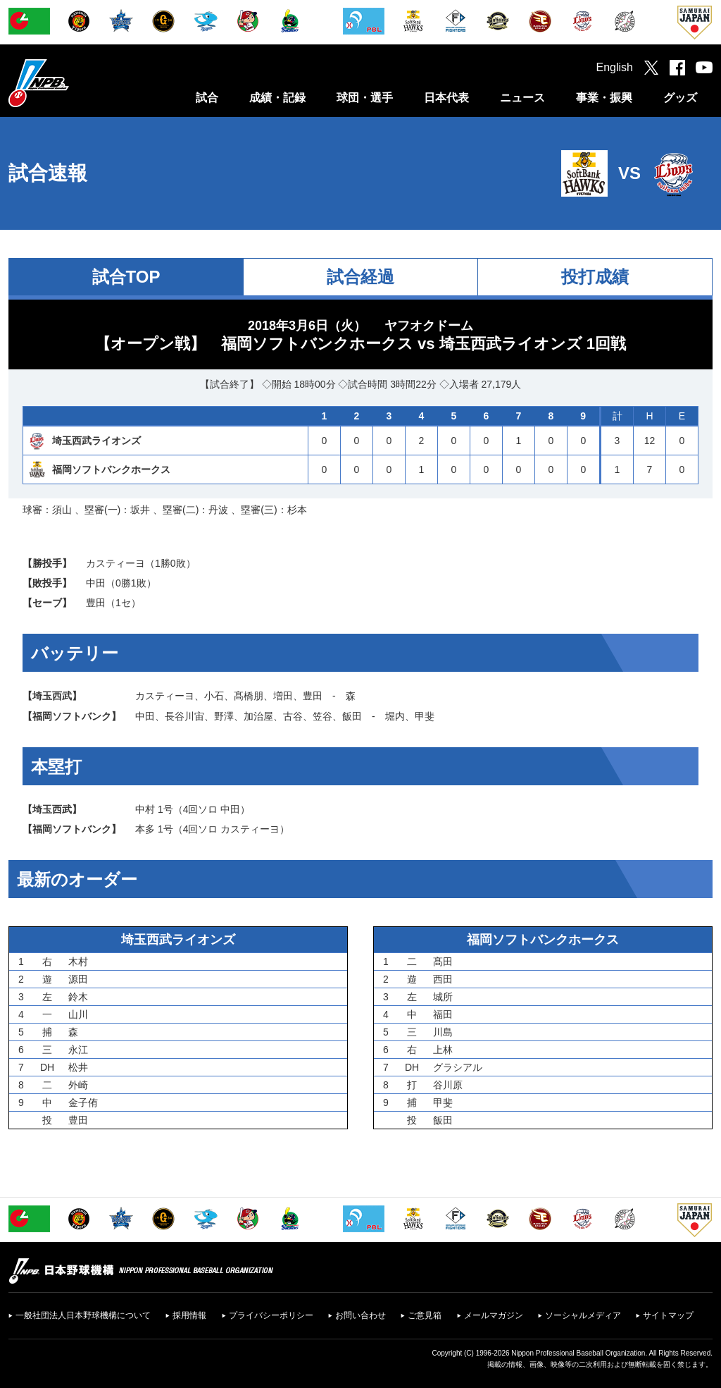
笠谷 (322, 716)
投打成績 (595, 276)
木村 (78, 961)
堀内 (395, 716)
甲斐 (424, 716)
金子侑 (83, 1102)
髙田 (443, 961)
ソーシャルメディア (583, 1315)
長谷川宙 (184, 716)
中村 (145, 809)
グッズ (680, 98)
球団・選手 (365, 98)
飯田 (352, 716)
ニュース (522, 98)
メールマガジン (493, 1315)
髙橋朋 (248, 695)
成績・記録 (277, 98)
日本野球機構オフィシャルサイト (73, 83)
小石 (214, 695)
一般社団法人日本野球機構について (83, 1315)
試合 (207, 98)
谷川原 (448, 1085)
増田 (283, 695)
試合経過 (360, 276)
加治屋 (258, 716)
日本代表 (446, 98)
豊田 (96, 602)
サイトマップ (668, 1315)
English (614, 67)
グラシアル (457, 1067)
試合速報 (47, 173)
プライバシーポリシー (271, 1315)
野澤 (224, 716)
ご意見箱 (424, 1315)
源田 (78, 979)
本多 (145, 829)
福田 (443, 1014)
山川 (78, 1014)
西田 (443, 979)
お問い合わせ (360, 1315)
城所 (443, 996)
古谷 (293, 716)
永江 (78, 1049)
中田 (96, 583)
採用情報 (189, 1315)
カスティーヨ (115, 563)
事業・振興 (604, 98)
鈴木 (78, 996)
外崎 (78, 1085)
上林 (443, 1049)
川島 (443, 1032)
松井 (78, 1067)
